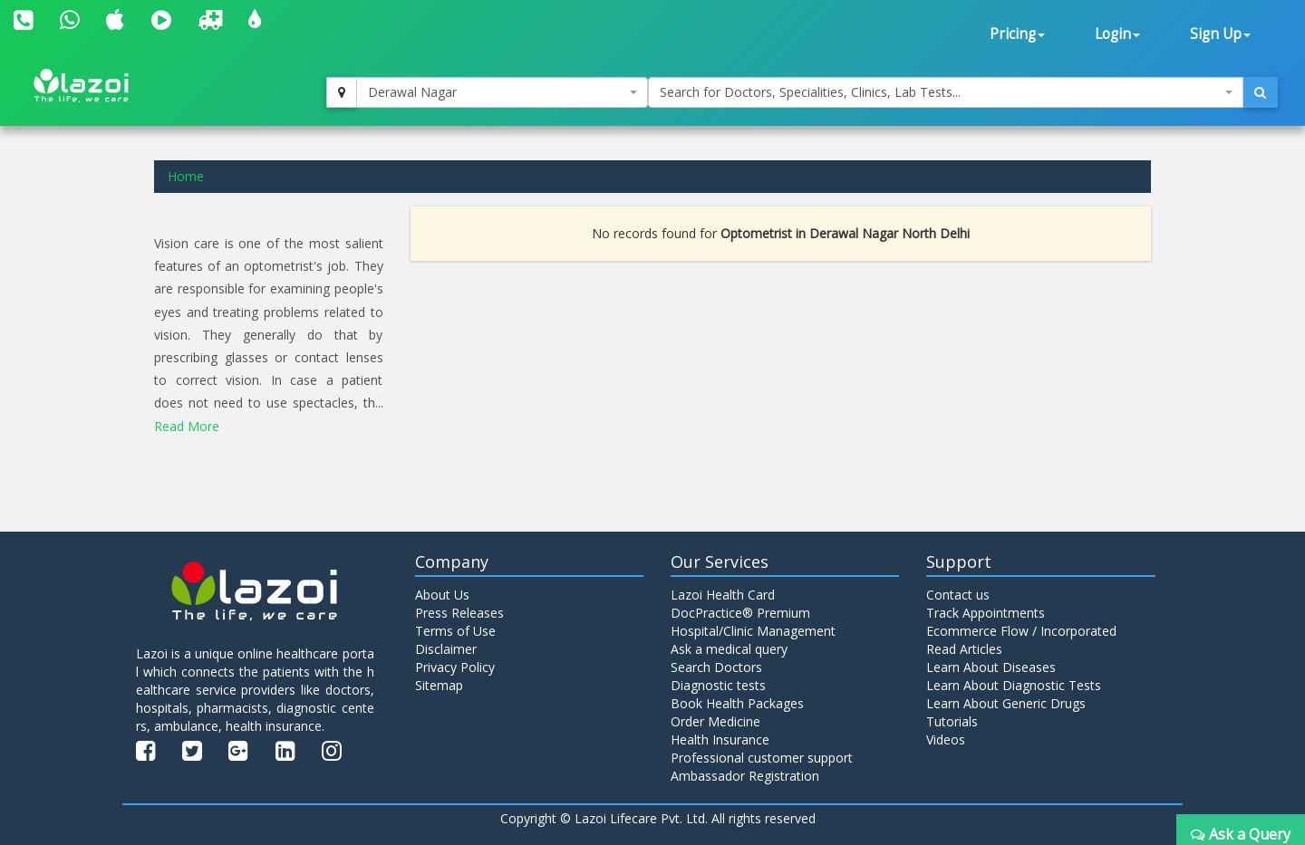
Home (186, 176)
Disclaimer (446, 649)
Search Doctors (716, 667)
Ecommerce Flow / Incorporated (1021, 630)
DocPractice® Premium (740, 612)
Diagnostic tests (718, 685)
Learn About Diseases (991, 667)
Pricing (1017, 33)
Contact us (958, 594)
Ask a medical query (729, 649)
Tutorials (952, 721)
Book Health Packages (737, 703)
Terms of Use (455, 630)
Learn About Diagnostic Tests (1013, 685)
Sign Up (1220, 33)
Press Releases (459, 612)
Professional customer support (762, 757)
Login (1117, 33)
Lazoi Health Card (723, 594)
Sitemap (439, 685)
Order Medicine (715, 721)
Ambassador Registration (745, 775)
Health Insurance (720, 739)
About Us (442, 594)
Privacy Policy (455, 667)
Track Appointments (985, 612)
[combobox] (502, 92)
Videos (945, 739)
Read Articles (964, 649)
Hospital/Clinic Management (753, 630)
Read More (186, 426)
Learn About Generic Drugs (1006, 703)
